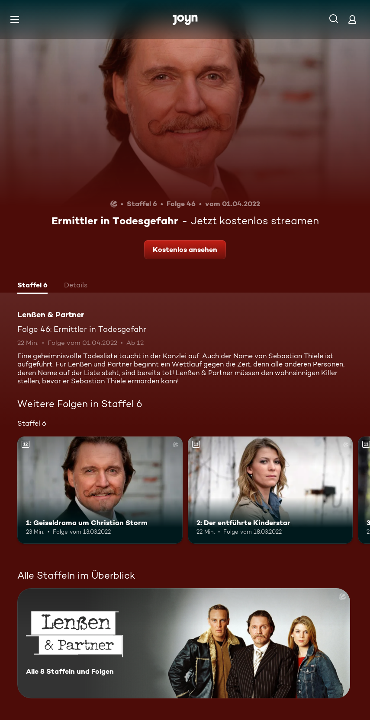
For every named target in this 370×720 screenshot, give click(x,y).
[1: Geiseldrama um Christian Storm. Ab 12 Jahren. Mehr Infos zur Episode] (100, 490)
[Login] (352, 19)
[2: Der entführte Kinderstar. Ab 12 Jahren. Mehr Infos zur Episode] (270, 490)
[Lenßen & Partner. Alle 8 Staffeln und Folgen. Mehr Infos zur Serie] (183, 643)
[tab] (32, 286)
